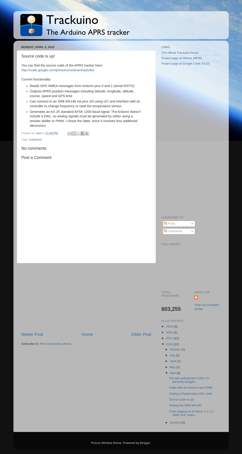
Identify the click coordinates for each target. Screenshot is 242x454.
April (173, 373)
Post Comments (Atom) (55, 343)
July (173, 355)
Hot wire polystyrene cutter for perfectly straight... (189, 379)
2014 (170, 326)
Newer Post (32, 334)
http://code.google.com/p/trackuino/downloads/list (58, 70)
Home (87, 334)
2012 (170, 332)
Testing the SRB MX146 (185, 405)
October (175, 349)
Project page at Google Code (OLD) (185, 63)
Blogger (145, 443)
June (173, 361)
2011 (170, 338)
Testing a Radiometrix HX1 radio (190, 393)
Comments (173, 231)
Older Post (141, 334)
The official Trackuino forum (180, 52)
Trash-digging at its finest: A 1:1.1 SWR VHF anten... (191, 413)
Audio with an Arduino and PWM (190, 387)
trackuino (36, 139)
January (175, 422)
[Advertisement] (86, 297)
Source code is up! (181, 399)
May (173, 367)
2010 (170, 344)
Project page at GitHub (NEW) (181, 58)
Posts (169, 223)
